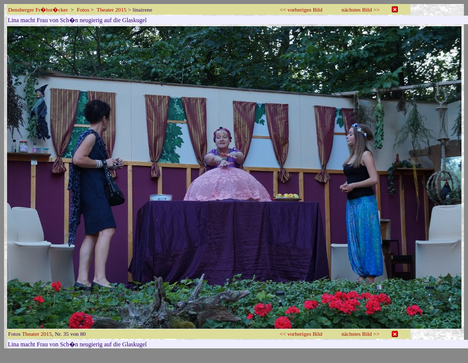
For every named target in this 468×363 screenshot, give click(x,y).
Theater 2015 (111, 10)
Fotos (83, 10)
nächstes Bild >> (361, 10)
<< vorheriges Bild (301, 10)
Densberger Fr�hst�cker (38, 10)
